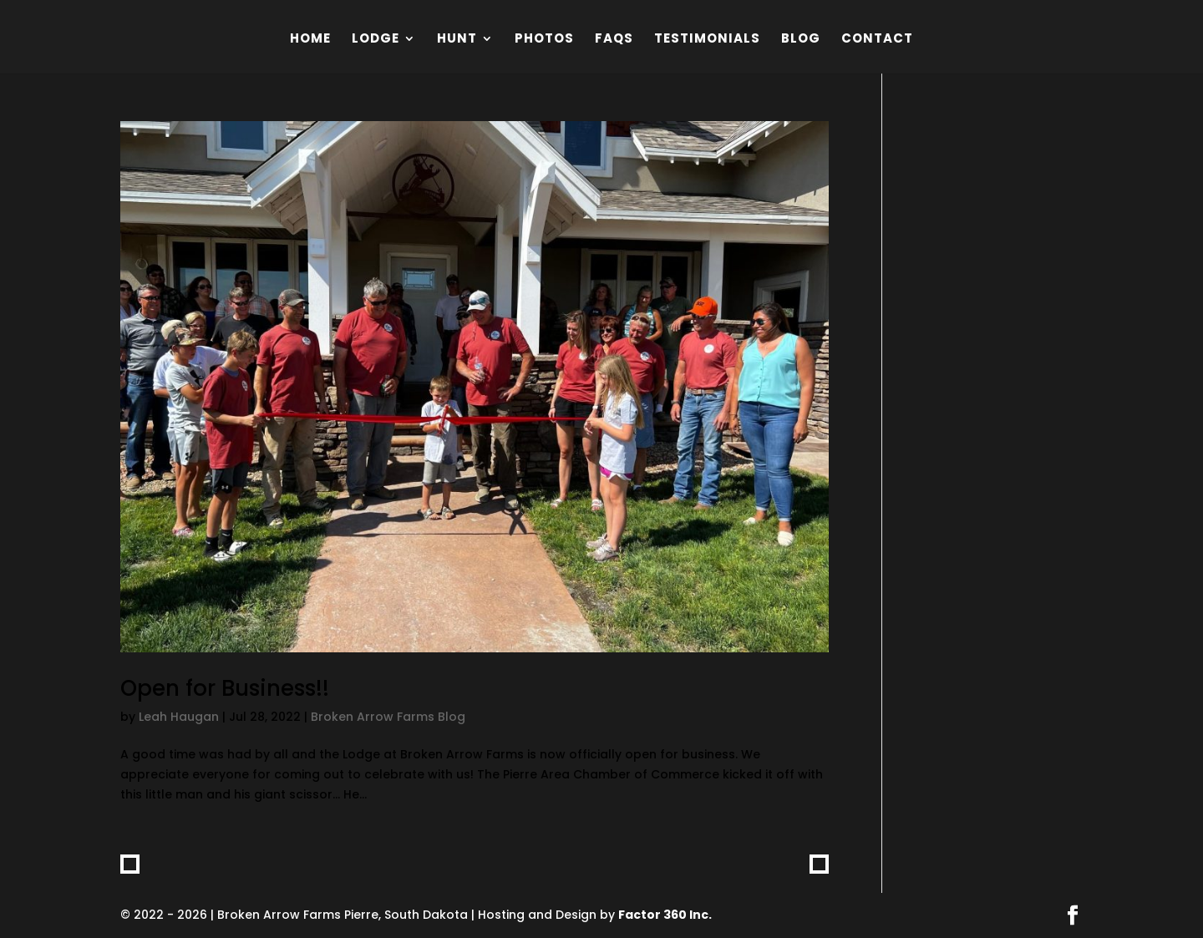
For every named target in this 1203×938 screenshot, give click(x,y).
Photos (544, 40)
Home (310, 40)
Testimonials (707, 40)
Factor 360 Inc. (665, 914)
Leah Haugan (179, 716)
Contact (877, 40)
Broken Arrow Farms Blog (388, 716)
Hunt (457, 40)
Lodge (375, 40)
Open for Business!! (224, 688)
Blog (800, 40)
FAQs (614, 40)
